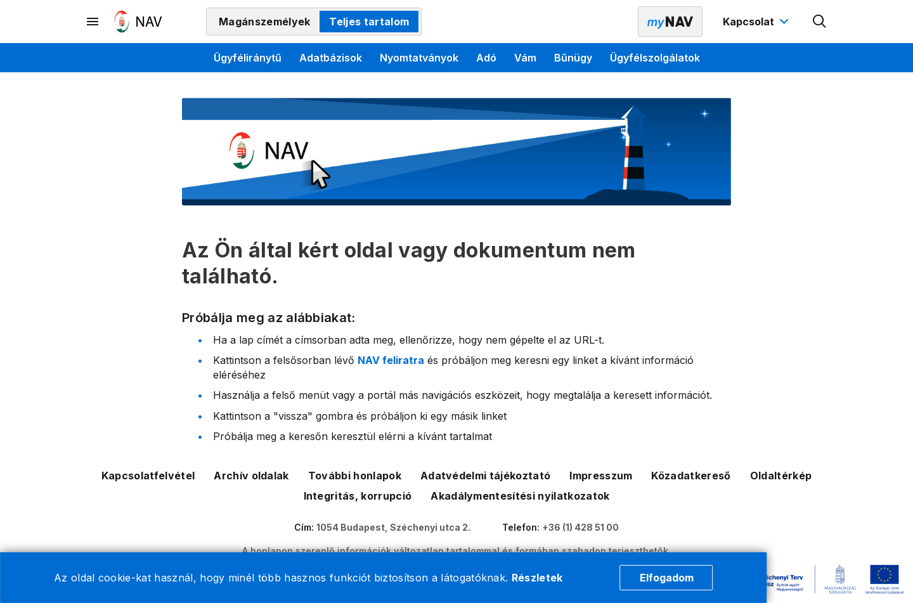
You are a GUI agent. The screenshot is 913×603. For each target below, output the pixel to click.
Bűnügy (573, 57)
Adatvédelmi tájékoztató (485, 475)
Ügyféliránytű (248, 57)
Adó (486, 57)
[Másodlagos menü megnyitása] (93, 21)
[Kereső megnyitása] (819, 21)
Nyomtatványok (419, 57)
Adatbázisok (330, 57)
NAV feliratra (391, 360)
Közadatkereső (690, 475)
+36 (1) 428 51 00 (580, 527)
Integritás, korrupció (358, 496)
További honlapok (354, 475)
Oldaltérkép (781, 475)
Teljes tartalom (369, 21)
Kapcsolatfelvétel (148, 475)
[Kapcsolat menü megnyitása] (757, 21)
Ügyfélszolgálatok (655, 57)
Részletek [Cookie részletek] (537, 577)
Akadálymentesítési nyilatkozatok (520, 496)
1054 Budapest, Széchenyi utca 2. (393, 527)
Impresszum (600, 475)
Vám (525, 57)
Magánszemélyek (264, 21)
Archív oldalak (251, 475)
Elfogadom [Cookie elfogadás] (667, 577)
